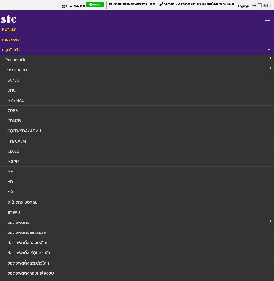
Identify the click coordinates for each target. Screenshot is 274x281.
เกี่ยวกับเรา (12, 39)
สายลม (13, 212)
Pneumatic (15, 59)
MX (10, 191)
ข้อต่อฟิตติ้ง (18, 222)
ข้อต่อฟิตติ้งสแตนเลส (26, 232)
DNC (11, 90)
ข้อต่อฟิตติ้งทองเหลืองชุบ (30, 273)
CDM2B (14, 120)
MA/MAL (15, 100)
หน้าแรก (9, 29)
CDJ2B (13, 151)
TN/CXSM (16, 141)
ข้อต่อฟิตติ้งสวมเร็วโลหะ (29, 263)
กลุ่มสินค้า (11, 49)
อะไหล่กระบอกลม (22, 202)
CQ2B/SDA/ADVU (24, 130)
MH (10, 171)
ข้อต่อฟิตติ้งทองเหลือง (28, 242)
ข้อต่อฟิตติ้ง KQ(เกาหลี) (28, 252)
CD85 (12, 110)
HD (10, 181)
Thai (261, 5)
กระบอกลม (17, 69)
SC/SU (13, 80)
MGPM (13, 161)
